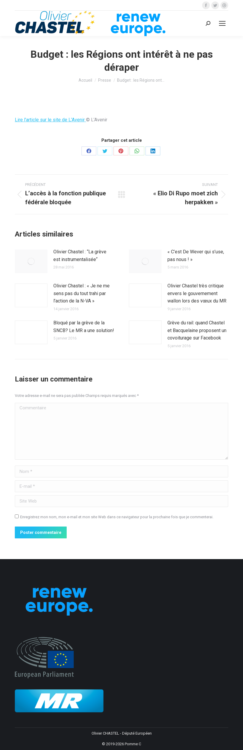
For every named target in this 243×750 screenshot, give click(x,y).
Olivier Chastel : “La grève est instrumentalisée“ (79, 255)
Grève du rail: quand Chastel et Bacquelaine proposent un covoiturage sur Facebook (196, 330)
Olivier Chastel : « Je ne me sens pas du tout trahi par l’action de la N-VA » (81, 293)
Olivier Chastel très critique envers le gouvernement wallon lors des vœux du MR (196, 293)
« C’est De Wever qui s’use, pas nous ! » (195, 255)
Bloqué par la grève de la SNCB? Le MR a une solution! (83, 326)
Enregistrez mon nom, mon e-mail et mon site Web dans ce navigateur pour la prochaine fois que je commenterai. (116, 517)
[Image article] (31, 261)
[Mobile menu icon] (222, 23)
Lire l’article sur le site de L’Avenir (50, 120)
